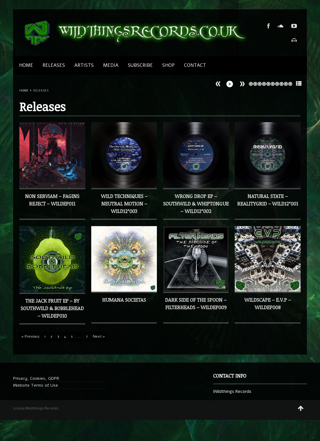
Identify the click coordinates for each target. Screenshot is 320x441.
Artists (84, 65)
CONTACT (195, 65)
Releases (53, 65)
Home (26, 65)
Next (218, 84)
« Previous (30, 336)
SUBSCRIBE (140, 65)
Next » (99, 336)
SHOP (168, 65)
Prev (242, 84)
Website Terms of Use (35, 385)
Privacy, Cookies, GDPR (36, 378)
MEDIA (110, 65)
